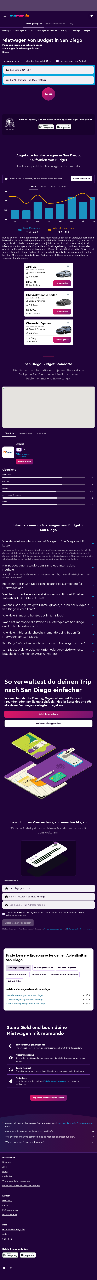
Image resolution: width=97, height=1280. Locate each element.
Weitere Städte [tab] (38, 974)
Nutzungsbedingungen (53, 929)
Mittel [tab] (43, 187)
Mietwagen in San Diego (70, 31)
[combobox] (11, 61)
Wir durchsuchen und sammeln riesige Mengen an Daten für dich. (50, 1137)
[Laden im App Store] (64, 127)
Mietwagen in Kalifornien (47, 31)
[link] (62, 283)
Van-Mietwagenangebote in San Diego (24, 995)
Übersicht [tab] (9, 433)
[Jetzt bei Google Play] (46, 127)
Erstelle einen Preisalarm (54, 1081)
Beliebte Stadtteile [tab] (17, 974)
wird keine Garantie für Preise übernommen (75, 1123)
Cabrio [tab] (62, 187)
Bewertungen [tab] (25, 433)
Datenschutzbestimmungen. (78, 929)
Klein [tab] (33, 187)
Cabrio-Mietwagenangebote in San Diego (26, 1004)
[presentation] (64, 127)
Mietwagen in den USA (24, 31)
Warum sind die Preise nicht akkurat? (50, 1142)
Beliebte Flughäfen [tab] (67, 968)
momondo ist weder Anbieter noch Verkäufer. (50, 1131)
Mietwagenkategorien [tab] (18, 968)
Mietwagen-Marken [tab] (43, 968)
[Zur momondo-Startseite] (19, 15)
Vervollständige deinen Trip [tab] (64, 974)
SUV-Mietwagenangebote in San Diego (24, 1000)
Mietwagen (6, 31)
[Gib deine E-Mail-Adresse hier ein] (51, 905)
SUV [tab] (53, 187)
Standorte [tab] (41, 433)
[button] (5, 15)
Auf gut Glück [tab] (14, 981)
